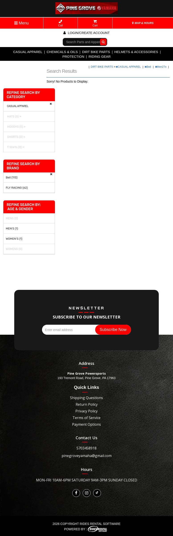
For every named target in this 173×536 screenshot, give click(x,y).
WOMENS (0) (14, 249)
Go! (102, 41)
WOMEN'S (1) (14, 238)
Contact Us (86, 437)
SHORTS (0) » (15, 136)
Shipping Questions (86, 398)
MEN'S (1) (12, 228)
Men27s (161, 66)
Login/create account (86, 33)
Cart (95, 23)
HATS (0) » (13, 116)
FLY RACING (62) (17, 187)
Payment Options (86, 424)
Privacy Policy (86, 411)
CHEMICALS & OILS (62, 52)
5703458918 (86, 448)
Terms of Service (86, 418)
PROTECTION (73, 56)
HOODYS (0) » (16, 126)
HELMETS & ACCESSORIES (136, 52)
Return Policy (87, 404)
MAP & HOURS (142, 23)
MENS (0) (12, 218)
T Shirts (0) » (15, 147)
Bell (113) (12, 177)
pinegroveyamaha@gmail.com (87, 455)
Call (60, 23)
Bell (148, 66)
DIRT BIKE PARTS (96, 52)
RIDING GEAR (100, 56)
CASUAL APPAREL (27, 52)
